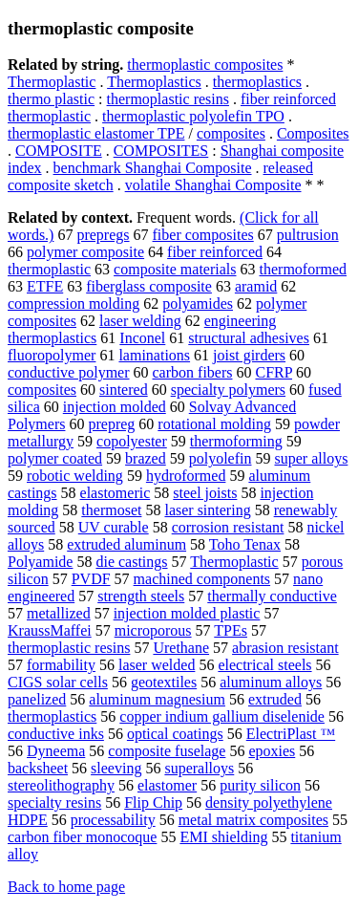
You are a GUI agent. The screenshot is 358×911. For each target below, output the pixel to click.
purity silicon (260, 785)
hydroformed (186, 475)
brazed (145, 458)
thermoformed (303, 269)
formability (61, 665)
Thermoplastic (51, 82)
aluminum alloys (271, 682)
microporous (153, 630)
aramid (256, 286)
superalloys (199, 768)
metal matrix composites (253, 820)
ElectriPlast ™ (290, 734)
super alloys (310, 458)
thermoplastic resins (168, 99)
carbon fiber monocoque (82, 837)
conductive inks (56, 734)
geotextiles (164, 682)
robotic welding (75, 475)
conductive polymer (69, 372)
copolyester (131, 441)
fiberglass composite (149, 286)
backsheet (38, 768)
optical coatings (175, 734)
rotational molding (214, 424)
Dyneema (56, 751)
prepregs (102, 235)
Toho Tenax (245, 544)
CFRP (273, 372)
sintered (123, 389)
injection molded (114, 407)
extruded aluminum (126, 544)
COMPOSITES (161, 150)
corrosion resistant (228, 527)
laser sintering (207, 510)
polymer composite (85, 252)
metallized (59, 613)
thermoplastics (257, 82)
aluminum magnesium (157, 699)
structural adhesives (248, 338)
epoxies (271, 751)
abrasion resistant (285, 648)
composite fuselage (166, 751)
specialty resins (54, 802)
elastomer (167, 785)
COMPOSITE (58, 150)
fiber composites (203, 235)
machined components (202, 579)
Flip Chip (153, 802)
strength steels (140, 596)
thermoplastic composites (205, 64)
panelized (37, 699)
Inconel (142, 338)
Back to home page (66, 886)
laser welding (140, 321)
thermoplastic (49, 269)
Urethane (181, 648)
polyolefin (220, 458)
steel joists (205, 493)
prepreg (111, 424)
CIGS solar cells (58, 682)
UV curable (113, 527)
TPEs (230, 630)
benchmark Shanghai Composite (152, 168)
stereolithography (61, 785)
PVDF (91, 579)
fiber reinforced (215, 252)
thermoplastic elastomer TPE (96, 133)
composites (231, 133)
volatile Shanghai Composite (213, 185)
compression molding (73, 303)
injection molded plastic (187, 613)
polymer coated (55, 458)
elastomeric (115, 493)
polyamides (197, 303)
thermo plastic (51, 99)
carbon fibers (193, 372)
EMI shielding (223, 837)
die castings (131, 561)
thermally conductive (272, 596)
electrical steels (264, 665)
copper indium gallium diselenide (222, 716)
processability (113, 820)
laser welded (156, 665)
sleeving (116, 768)
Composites (313, 133)
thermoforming (236, 441)
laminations (154, 355)
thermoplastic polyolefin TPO (193, 116)
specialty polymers (228, 389)
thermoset (111, 510)
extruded (275, 699)
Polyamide (40, 561)
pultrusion (308, 235)
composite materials (175, 269)
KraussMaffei (50, 630)
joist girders (249, 355)
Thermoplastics (154, 82)
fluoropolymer (51, 355)
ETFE (45, 286)
